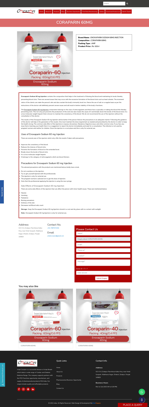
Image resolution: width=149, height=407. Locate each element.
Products (56, 11)
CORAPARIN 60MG (28, 346)
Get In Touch (126, 12)
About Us (48, 11)
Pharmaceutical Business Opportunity (68, 380)
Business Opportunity (73, 11)
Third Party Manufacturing (89, 11)
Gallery (102, 11)
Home (41, 11)
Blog (63, 11)
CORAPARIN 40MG (85, 346)
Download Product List (113, 11)
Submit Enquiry (101, 278)
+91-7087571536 (53, 228)
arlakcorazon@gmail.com (55, 236)
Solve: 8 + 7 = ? (82, 269)
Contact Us (60, 388)
